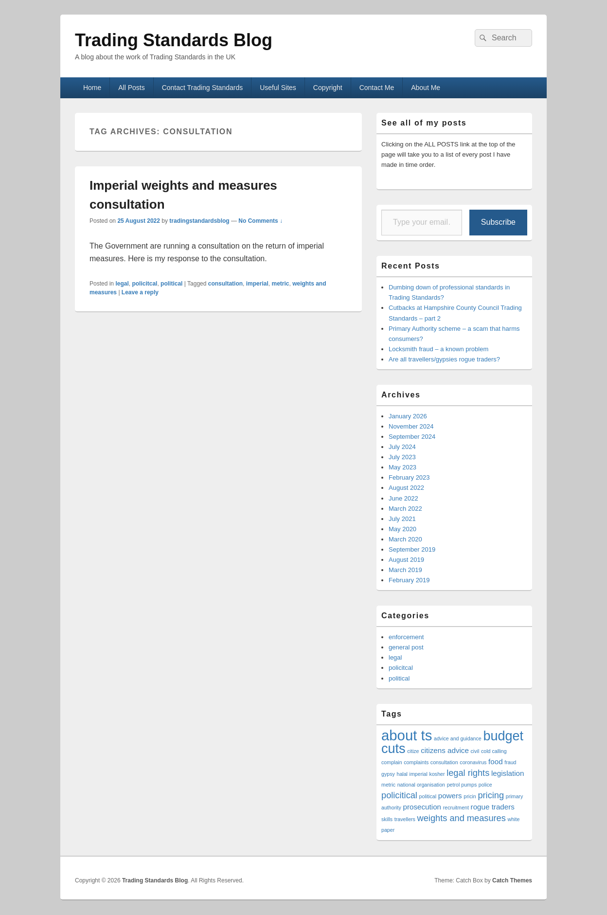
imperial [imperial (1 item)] (419, 774)
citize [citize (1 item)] (413, 751)
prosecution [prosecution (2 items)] (422, 807)
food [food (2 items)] (495, 761)
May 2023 (402, 467)
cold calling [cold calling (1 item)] (494, 751)
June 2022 (403, 498)
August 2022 (406, 487)
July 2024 (402, 446)
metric (280, 283)
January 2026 (408, 416)
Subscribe (498, 222)
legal (121, 283)
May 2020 (402, 529)
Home (92, 87)
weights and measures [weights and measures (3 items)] (461, 818)
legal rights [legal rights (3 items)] (467, 773)
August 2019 (406, 559)
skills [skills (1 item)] (387, 819)
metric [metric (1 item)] (388, 785)
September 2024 (412, 436)
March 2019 (405, 570)
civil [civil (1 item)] (475, 751)
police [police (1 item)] (485, 785)
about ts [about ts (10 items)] (406, 735)
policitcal (144, 283)
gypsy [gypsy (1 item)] (388, 774)
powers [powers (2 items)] (450, 795)
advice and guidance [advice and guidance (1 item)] (458, 738)
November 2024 (411, 426)
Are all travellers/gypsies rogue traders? (444, 359)
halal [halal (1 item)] (402, 774)
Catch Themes (512, 880)
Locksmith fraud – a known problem (438, 349)
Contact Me (376, 87)
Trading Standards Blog (173, 40)
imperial (257, 283)
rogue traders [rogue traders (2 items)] (493, 807)
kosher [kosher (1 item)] (437, 774)
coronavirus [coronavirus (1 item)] (473, 762)
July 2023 (402, 457)
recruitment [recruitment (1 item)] (456, 807)
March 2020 (405, 539)
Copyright (327, 87)
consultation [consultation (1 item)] (444, 762)
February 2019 (409, 580)
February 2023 (409, 477)
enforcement (406, 637)
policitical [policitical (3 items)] (399, 795)
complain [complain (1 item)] (391, 762)
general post (406, 647)
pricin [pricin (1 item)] (470, 796)
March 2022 (405, 508)
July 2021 (402, 518)
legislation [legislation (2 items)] (507, 773)
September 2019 (412, 549)
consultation (225, 283)
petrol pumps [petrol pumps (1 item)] (462, 785)
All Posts (131, 87)
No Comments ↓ (260, 220)
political (171, 283)
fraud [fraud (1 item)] (510, 762)
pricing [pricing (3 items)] (491, 795)
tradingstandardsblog (199, 220)
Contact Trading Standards (202, 87)
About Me (425, 87)
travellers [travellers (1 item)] (404, 819)
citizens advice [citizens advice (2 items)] (445, 750)
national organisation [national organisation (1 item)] (421, 785)
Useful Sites (278, 87)
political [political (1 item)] (428, 796)
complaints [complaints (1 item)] (416, 762)
